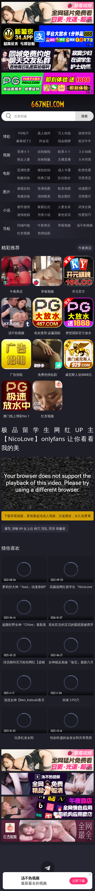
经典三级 (44, 178)
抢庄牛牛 (84, 141)
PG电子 (23, 133)
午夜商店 (44, 225)
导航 (6, 228)
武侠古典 (84, 207)
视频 (6, 154)
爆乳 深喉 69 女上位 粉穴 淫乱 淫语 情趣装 (35, 528)
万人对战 (64, 133)
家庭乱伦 (44, 207)
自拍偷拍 (44, 151)
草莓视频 (64, 225)
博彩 (6, 136)
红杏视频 (23, 233)
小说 (6, 210)
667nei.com (47, 104)
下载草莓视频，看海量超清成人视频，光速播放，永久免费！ (47, 516)
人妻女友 (64, 207)
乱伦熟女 (64, 178)
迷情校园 (23, 214)
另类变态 (84, 178)
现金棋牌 (64, 141)
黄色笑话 (64, 214)
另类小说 (44, 214)
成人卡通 (64, 170)
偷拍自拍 (44, 170)
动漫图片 (84, 188)
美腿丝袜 (23, 196)
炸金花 (44, 141)
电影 (6, 173)
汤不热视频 (85, 225)
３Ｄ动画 (84, 151)
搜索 (84, 116)
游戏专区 (84, 133)
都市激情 (23, 207)
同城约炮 (23, 225)
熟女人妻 (23, 159)
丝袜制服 (44, 159)
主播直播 (64, 159)
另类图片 (84, 196)
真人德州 (44, 133)
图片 (6, 191)
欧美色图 (64, 188)
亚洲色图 (44, 188)
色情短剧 (44, 233)
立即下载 (78, 881)
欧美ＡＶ (64, 151)
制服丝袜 (23, 178)
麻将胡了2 (23, 141)
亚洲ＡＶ (23, 151)
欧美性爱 (84, 170)
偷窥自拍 (23, 188)
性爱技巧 (84, 214)
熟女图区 (64, 196)
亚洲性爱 (23, 170)
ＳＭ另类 (84, 159)
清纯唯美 (44, 196)
